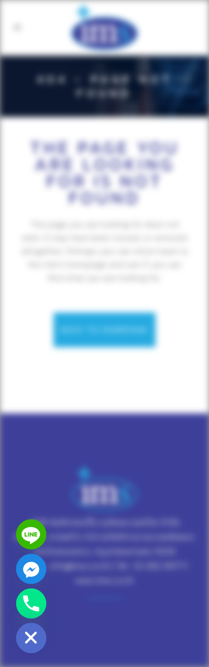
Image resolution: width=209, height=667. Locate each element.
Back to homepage (104, 329)
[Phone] (31, 603)
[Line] (31, 534)
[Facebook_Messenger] (31, 569)
